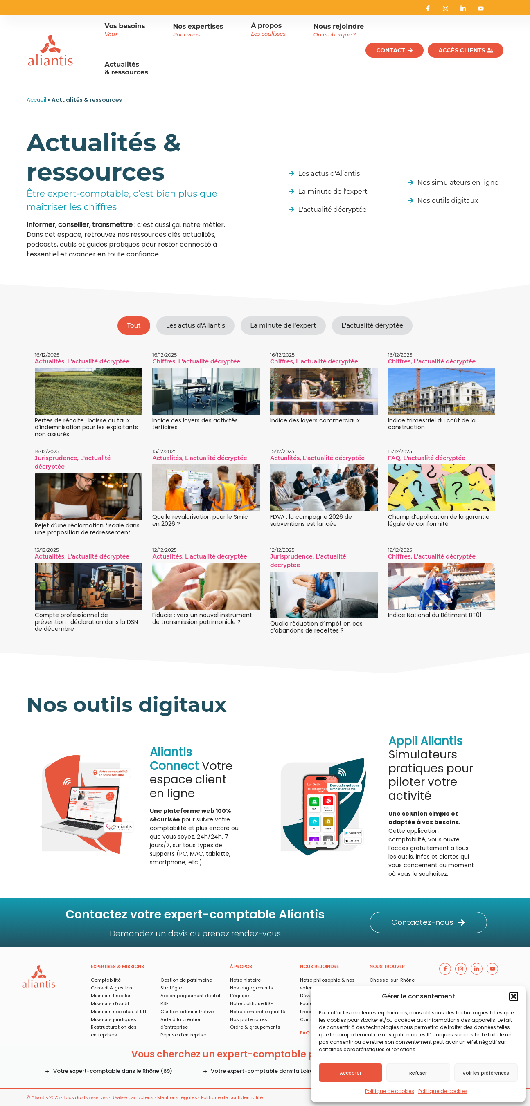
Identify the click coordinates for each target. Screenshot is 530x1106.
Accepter (350, 1073)
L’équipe (239, 995)
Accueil (36, 100)
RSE (164, 1003)
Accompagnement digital (190, 995)
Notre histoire (245, 980)
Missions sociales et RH (118, 1011)
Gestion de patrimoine (186, 980)
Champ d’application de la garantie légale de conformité (438, 520)
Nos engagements (251, 988)
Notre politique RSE (251, 1003)
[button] (514, 996)
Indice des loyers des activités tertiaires (195, 423)
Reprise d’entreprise (183, 1035)
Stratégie (171, 988)
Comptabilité (106, 980)
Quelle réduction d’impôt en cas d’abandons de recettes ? (316, 627)
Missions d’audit (110, 1003)
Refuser (418, 1073)
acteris (145, 1097)
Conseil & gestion (111, 988)
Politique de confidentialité (232, 1097)
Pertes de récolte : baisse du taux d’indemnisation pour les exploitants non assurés (86, 427)
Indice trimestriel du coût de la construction (432, 423)
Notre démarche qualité (257, 1011)
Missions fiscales (111, 995)
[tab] (133, 325)
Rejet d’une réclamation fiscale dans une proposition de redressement (87, 528)
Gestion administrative (187, 1011)
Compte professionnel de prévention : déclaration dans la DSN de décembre (86, 622)
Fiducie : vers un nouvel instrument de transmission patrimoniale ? (202, 618)
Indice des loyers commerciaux (315, 420)
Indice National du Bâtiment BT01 (434, 615)
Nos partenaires (248, 1019)
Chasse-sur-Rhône (392, 980)
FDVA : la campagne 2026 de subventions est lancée (311, 520)
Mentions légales (177, 1097)
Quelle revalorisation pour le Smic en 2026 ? (200, 520)
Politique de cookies (389, 1091)
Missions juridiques (113, 1019)
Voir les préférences (485, 1073)
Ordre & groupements (255, 1027)
